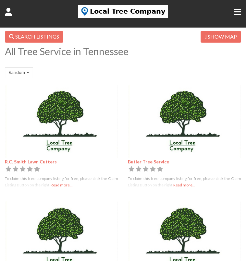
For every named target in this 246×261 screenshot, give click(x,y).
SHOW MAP (221, 36)
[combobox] (19, 72)
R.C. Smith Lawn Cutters (31, 161)
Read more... (62, 185)
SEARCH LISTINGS (34, 36)
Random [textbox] (16, 72)
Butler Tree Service (148, 161)
